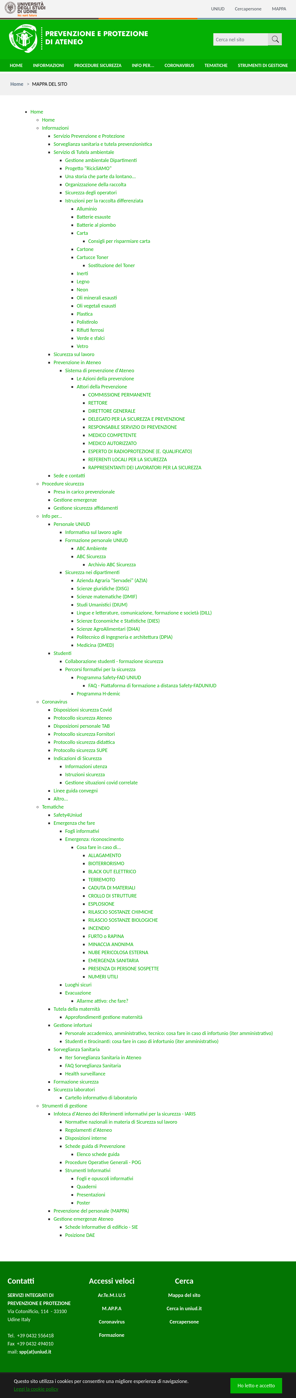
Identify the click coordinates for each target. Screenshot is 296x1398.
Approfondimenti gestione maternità (103, 1017)
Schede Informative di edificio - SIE (101, 1227)
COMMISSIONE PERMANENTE (119, 395)
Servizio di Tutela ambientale (83, 152)
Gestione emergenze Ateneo (83, 1219)
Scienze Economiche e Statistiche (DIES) (118, 621)
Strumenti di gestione (64, 1106)
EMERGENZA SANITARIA (113, 960)
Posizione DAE (80, 1235)
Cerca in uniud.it (184, 1308)
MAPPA (278, 9)
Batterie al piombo (96, 225)
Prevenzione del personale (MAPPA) (91, 1211)
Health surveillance (85, 1074)
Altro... (60, 799)
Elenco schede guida (98, 1154)
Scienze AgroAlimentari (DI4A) (108, 629)
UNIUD (213, 9)
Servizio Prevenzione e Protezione (89, 136)
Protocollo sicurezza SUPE (80, 750)
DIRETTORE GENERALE (111, 411)
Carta (82, 233)
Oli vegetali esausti (96, 306)
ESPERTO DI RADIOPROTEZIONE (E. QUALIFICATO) (140, 451)
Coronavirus (191, 67)
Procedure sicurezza (104, 67)
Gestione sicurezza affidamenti (85, 508)
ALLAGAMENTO (104, 855)
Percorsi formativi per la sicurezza (100, 669)
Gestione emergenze (75, 500)
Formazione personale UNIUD (96, 540)
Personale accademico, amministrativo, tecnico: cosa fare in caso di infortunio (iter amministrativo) (169, 1033)
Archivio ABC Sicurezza (112, 564)
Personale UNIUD (71, 524)
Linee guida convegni (75, 791)
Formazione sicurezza (76, 1082)
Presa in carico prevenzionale (84, 492)
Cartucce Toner (92, 257)
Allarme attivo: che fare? (102, 1001)
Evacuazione (78, 993)
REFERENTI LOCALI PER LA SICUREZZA (127, 459)
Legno (83, 281)
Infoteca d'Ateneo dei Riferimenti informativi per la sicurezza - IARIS (124, 1114)
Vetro (82, 346)
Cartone (85, 249)
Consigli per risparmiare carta (119, 241)
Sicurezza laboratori (74, 1089)
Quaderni (86, 1186)
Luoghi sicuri (78, 985)
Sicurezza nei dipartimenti (92, 572)
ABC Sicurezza (91, 556)
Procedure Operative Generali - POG (103, 1162)
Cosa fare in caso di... (99, 847)
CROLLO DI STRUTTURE (112, 896)
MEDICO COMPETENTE (112, 435)
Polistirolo (87, 322)
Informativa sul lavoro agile (93, 532)
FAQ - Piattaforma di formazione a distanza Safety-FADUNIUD (152, 685)
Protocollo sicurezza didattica (84, 742)
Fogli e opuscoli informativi (105, 1178)
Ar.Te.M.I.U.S (111, 1295)
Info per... (152, 67)
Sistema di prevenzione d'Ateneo (99, 370)
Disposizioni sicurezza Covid (82, 710)
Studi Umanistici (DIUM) (102, 605)
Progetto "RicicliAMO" (88, 168)
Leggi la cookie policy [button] (36, 1389)
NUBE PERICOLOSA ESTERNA (118, 952)
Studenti (62, 653)
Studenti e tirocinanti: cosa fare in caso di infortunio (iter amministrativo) (142, 1041)
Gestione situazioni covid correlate (101, 782)
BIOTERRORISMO (106, 863)
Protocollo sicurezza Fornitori (84, 734)
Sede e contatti (69, 475)
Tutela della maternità (76, 1009)
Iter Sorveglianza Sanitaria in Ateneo (103, 1057)
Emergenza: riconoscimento (94, 839)
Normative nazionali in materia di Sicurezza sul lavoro (121, 1122)
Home (17, 67)
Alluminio (87, 209)
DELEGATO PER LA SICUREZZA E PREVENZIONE (136, 419)
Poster (83, 1203)
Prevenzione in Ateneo (77, 362)
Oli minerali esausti (97, 298)
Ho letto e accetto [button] (256, 1385)
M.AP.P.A (111, 1308)
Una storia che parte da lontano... (100, 176)
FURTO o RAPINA (106, 936)
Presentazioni (91, 1195)
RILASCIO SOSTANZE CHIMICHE (120, 912)
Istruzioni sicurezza (85, 774)
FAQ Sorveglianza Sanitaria (93, 1065)
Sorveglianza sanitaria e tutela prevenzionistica (102, 144)
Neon (82, 289)
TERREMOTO (101, 879)
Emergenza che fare (74, 823)
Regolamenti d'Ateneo (88, 1130)
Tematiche (229, 67)
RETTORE (97, 403)
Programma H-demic (98, 693)
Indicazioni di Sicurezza (77, 758)
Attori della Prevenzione (102, 387)
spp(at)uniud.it (35, 1352)
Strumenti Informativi (87, 1170)
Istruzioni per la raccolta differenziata (104, 201)
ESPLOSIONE (101, 904)
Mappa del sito (184, 1295)
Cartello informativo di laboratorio (101, 1097)
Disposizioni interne (86, 1138)
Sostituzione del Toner (111, 265)
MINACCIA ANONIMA (110, 944)
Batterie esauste (94, 217)
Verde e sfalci (90, 338)
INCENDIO (99, 928)
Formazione (112, 1335)
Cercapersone (246, 9)
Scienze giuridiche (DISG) (103, 588)
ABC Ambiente (92, 548)
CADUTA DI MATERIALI (111, 888)
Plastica (84, 314)
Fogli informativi (82, 831)
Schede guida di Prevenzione (95, 1146)
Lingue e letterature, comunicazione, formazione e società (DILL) (144, 613)
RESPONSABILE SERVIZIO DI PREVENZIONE (132, 427)
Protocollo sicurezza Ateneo (82, 718)
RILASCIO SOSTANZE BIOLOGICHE (123, 920)
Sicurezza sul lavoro (73, 354)
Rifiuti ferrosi (90, 330)
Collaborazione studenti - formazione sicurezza (114, 661)
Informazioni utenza (86, 766)
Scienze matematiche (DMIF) (107, 596)
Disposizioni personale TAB (81, 726)
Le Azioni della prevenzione (105, 378)
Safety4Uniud (67, 815)
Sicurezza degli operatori (90, 192)
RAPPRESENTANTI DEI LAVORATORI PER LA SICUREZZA (144, 467)
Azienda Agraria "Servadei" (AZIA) (112, 580)
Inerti (82, 273)
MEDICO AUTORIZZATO (112, 443)
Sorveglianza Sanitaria (76, 1049)
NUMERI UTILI (103, 976)
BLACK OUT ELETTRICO (112, 871)
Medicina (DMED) (95, 645)
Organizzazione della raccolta (95, 184)
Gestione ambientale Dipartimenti (101, 160)
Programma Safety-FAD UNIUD (109, 677)
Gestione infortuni (72, 1025)
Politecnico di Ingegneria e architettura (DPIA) (125, 637)
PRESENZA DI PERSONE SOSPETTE (123, 968)
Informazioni (51, 67)
